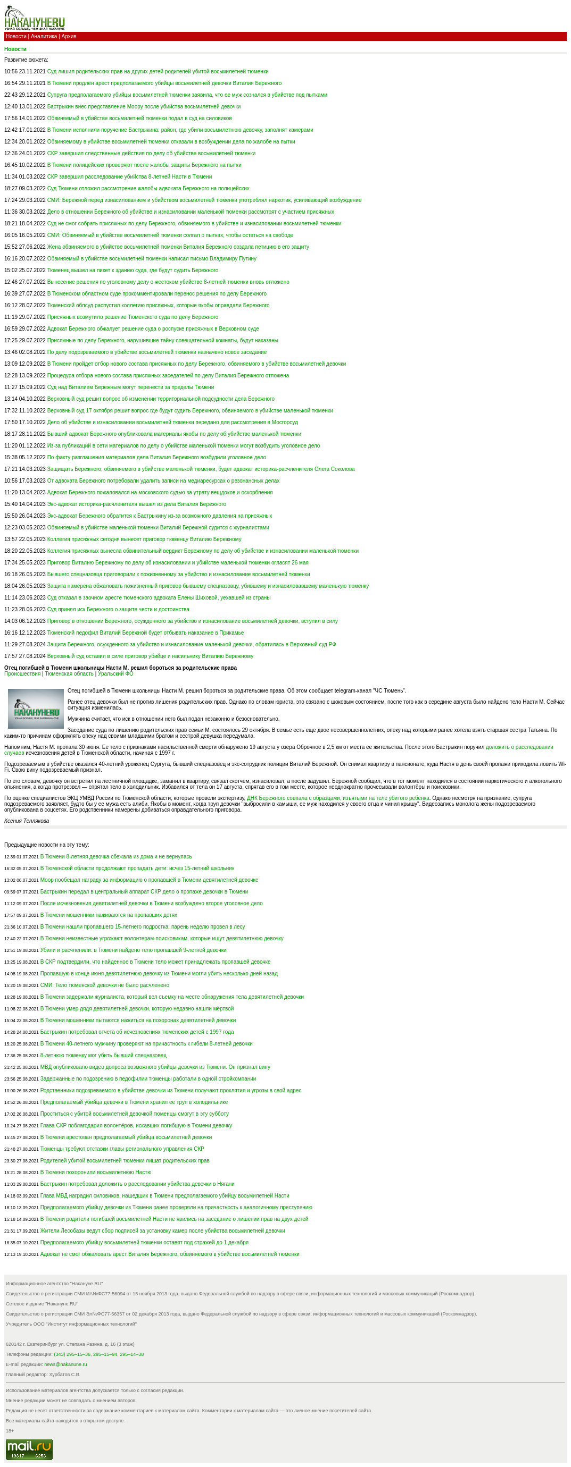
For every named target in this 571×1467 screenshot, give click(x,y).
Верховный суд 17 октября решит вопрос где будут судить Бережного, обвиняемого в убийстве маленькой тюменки (190, 411)
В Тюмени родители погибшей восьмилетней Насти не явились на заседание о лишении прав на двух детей (174, 1219)
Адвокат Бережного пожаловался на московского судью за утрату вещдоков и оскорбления (160, 492)
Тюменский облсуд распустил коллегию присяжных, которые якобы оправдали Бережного (158, 305)
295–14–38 (132, 1354)
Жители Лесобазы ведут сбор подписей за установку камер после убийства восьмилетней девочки (162, 1231)
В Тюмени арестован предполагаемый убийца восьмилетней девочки (126, 1137)
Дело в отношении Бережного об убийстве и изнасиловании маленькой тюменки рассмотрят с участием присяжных (190, 212)
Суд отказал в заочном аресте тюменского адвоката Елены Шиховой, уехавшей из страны (159, 598)
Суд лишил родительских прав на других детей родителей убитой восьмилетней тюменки (158, 71)
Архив (69, 36)
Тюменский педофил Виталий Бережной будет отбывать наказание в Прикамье (145, 633)
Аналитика (44, 36)
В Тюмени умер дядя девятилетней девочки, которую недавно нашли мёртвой (137, 1008)
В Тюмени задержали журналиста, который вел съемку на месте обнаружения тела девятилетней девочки (172, 997)
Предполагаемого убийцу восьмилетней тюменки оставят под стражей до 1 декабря (144, 1242)
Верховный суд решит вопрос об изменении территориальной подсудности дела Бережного (161, 399)
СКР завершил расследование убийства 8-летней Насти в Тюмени (129, 177)
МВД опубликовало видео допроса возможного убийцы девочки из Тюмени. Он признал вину (155, 1067)
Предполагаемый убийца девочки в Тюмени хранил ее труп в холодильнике (134, 1102)
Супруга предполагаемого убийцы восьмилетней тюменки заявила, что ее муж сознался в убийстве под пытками (187, 95)
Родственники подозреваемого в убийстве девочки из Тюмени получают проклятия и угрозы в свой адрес (171, 1090)
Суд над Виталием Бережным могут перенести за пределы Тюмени (130, 387)
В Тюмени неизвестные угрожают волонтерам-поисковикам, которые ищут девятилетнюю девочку (162, 938)
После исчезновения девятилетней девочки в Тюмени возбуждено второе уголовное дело (151, 903)
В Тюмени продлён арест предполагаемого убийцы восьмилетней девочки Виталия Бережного (164, 83)
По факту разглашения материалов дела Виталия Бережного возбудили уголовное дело (156, 457)
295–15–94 (105, 1354)
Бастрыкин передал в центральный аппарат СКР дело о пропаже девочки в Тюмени (144, 892)
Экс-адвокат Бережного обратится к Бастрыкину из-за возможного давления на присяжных (159, 516)
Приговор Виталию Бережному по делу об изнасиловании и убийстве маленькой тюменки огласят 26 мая (178, 563)
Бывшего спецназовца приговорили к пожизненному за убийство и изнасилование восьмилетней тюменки (178, 574)
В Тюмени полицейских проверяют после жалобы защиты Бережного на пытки (144, 165)
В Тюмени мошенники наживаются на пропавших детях (108, 915)
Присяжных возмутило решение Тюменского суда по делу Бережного (133, 317)
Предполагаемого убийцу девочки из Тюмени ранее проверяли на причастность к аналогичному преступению (176, 1207)
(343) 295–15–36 (72, 1354)
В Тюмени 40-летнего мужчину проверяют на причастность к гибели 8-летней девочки (146, 1044)
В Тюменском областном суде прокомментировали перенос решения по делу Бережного (157, 294)
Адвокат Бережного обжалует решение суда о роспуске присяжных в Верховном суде (153, 329)
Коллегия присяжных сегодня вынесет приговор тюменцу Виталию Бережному (144, 539)
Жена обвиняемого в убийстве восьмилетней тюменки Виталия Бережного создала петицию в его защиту (178, 247)
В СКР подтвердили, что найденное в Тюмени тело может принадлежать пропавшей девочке (155, 962)
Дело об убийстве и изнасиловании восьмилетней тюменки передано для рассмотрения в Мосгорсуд (172, 422)
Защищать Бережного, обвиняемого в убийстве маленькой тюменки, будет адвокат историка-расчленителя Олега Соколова (201, 469)
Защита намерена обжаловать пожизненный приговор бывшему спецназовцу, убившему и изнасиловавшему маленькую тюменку (208, 586)
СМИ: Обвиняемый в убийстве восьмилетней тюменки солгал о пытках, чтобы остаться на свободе (170, 235)
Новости (16, 36)
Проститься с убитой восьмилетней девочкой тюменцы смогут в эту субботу (134, 1114)
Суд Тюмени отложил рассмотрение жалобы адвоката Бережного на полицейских (148, 188)
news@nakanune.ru (65, 1364)
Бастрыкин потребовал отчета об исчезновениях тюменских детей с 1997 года (137, 1032)
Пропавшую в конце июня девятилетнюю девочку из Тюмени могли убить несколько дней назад (159, 973)
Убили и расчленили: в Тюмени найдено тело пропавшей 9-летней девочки (133, 950)
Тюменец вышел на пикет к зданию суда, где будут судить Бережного (133, 270)
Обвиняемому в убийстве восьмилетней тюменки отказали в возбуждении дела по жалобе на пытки (171, 142)
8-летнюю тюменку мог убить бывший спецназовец (103, 1055)
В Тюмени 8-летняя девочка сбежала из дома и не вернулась (116, 856)
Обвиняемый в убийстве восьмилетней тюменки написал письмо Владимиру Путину (151, 259)
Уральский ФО (116, 674)
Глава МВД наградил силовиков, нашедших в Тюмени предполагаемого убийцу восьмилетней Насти (164, 1196)
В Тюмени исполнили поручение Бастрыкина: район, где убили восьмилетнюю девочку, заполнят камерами (180, 130)
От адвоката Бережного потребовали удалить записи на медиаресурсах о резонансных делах (163, 481)
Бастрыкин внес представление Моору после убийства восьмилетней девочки (144, 106)
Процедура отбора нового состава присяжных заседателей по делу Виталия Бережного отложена (168, 375)
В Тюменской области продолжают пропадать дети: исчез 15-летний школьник (137, 868)
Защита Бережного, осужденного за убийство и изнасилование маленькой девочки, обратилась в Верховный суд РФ (191, 644)
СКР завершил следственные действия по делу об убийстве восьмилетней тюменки (151, 153)
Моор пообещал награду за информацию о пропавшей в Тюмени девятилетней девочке (149, 880)
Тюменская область (69, 674)
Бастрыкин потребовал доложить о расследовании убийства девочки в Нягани (137, 1184)
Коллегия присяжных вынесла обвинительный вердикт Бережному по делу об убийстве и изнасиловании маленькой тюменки (203, 551)
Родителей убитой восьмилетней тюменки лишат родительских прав (125, 1161)
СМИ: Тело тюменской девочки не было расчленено (104, 985)
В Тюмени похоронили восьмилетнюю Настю (96, 1172)
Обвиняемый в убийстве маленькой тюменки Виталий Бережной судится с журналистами (158, 527)
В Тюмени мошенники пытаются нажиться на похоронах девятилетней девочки (138, 1020)
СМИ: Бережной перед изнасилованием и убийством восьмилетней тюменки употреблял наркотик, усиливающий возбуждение (204, 200)
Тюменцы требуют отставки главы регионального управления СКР (122, 1149)
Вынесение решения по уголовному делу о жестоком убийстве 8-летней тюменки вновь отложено (168, 282)
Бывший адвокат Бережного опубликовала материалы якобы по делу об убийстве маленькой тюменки (174, 434)
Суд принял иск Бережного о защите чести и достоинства (118, 609)
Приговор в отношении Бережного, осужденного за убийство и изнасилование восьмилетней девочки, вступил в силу (192, 621)
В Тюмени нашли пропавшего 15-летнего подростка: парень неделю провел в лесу (142, 927)
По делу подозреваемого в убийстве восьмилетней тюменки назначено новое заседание (157, 352)
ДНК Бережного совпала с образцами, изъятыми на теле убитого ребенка (338, 798)
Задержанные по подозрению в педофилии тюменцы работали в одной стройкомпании (148, 1079)
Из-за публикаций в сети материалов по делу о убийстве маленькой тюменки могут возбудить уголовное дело (183, 446)
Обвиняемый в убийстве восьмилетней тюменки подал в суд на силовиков (139, 118)
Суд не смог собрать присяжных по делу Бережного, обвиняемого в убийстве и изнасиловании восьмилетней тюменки (194, 223)
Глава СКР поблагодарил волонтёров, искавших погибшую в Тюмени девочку (136, 1125)
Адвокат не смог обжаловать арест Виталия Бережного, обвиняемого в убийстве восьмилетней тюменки (170, 1254)
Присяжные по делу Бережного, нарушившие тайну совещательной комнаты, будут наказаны (162, 340)
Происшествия (22, 674)
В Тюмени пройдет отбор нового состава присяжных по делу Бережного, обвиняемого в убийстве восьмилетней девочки (196, 364)
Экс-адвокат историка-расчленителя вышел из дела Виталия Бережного (137, 504)
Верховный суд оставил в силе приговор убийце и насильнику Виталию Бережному (150, 656)
